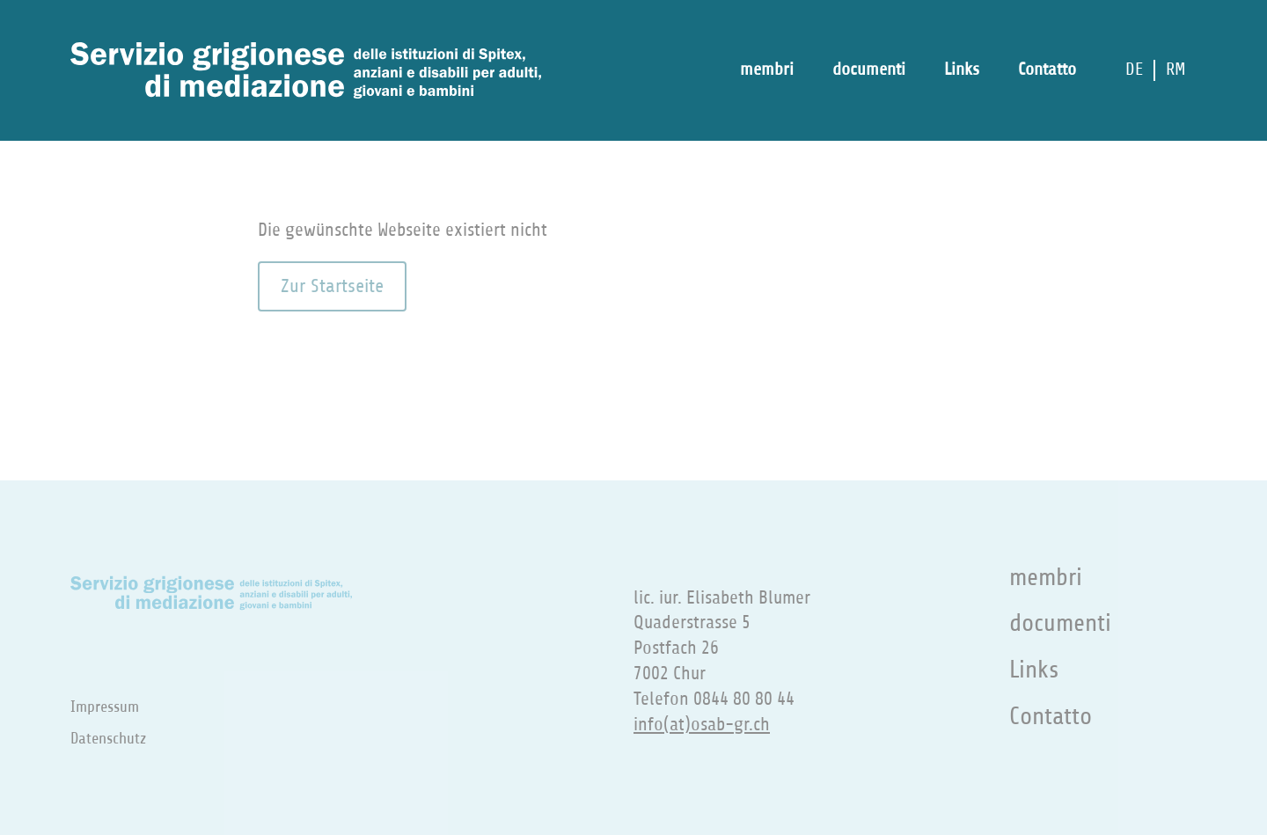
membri (767, 69)
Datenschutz (108, 738)
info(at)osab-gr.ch (702, 724)
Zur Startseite (332, 286)
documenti (868, 69)
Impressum (104, 706)
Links (961, 69)
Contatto (1047, 69)
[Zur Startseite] (305, 70)
